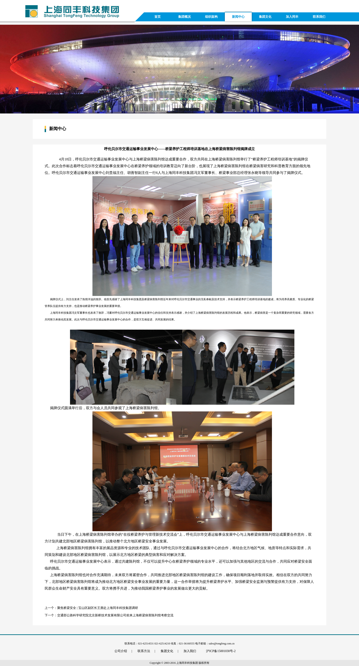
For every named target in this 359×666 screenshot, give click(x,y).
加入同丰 (292, 16)
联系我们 (319, 16)
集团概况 (184, 16)
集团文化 (265, 16)
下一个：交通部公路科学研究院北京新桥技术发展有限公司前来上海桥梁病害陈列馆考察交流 (109, 615)
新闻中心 (238, 16)
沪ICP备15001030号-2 (220, 651)
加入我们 (190, 651)
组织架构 (211, 16)
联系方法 (146, 651)
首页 (157, 16)
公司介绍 (123, 651)
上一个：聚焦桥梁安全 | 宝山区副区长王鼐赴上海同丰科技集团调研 (91, 608)
